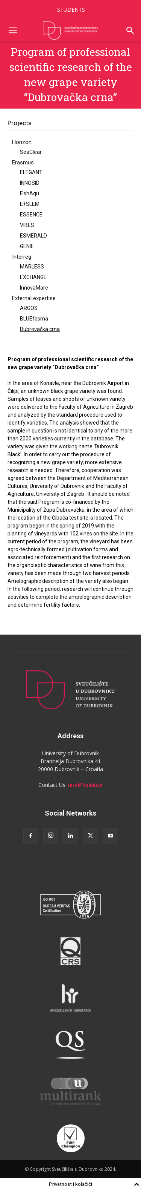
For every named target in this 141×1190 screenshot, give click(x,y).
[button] (13, 30)
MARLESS (32, 267)
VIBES (27, 225)
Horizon (22, 142)
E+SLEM (29, 204)
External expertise (34, 298)
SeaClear (31, 152)
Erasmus (23, 162)
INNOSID (29, 183)
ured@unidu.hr (85, 784)
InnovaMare (34, 288)
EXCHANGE (33, 277)
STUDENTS (71, 9)
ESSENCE (31, 215)
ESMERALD (33, 236)
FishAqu (29, 193)
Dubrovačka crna (40, 329)
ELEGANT (31, 172)
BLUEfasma (34, 319)
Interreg (21, 256)
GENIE (27, 246)
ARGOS (29, 308)
